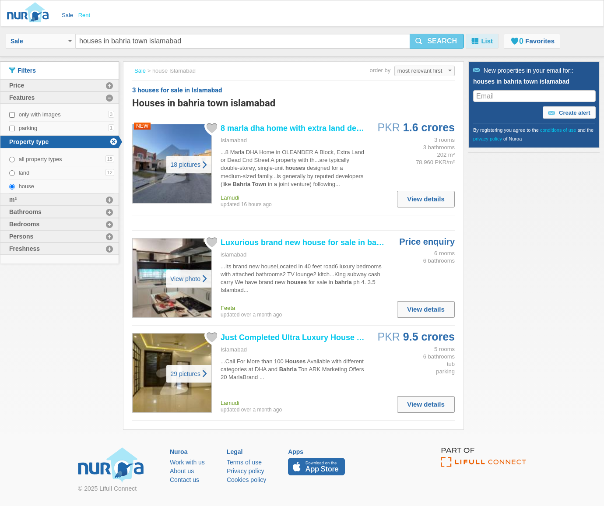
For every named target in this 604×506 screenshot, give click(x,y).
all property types (40, 159)
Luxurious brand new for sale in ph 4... (318, 242)
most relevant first (424, 70)
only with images (40, 114)
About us (182, 470)
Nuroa (30, 13)
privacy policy (487, 138)
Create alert (569, 112)
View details (426, 199)
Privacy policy (245, 470)
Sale (41, 41)
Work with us (187, 462)
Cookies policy (246, 479)
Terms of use (244, 462)
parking (28, 128)
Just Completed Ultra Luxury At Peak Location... (324, 337)
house (26, 186)
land (24, 172)
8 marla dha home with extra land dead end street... (316, 128)
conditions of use (558, 130)
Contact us (184, 479)
